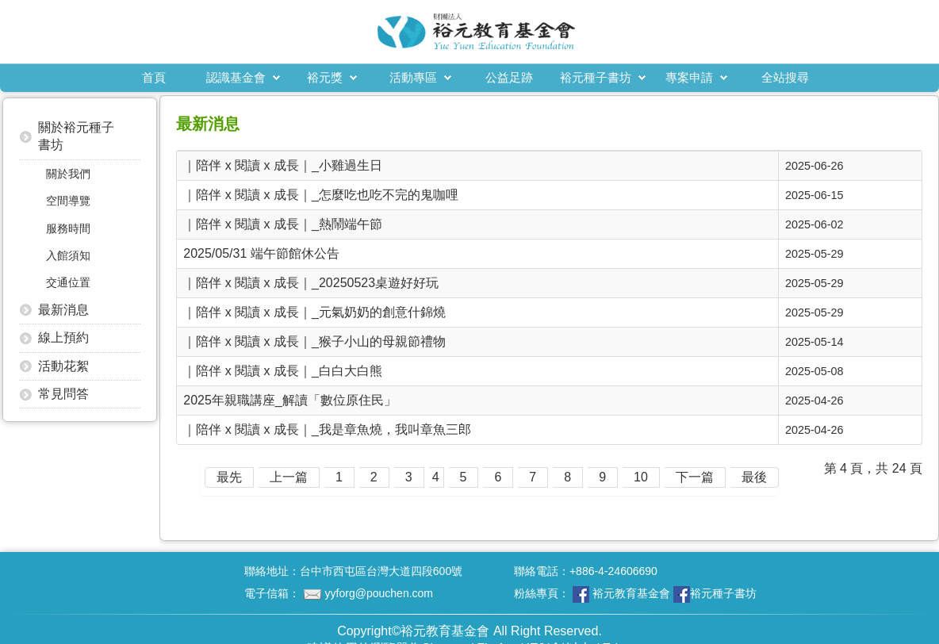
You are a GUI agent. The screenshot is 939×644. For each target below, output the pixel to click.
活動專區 (413, 77)
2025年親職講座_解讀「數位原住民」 (290, 400)
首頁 (154, 77)
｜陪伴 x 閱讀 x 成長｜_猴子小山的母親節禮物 (314, 341)
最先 (229, 477)
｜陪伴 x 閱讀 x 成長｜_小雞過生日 (282, 165)
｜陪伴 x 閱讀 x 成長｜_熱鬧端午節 (282, 224)
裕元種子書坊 (595, 77)
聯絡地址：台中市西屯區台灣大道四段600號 (353, 571)
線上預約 (63, 337)
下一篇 (695, 477)
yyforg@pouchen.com (379, 593)
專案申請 (689, 77)
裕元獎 (325, 77)
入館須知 (68, 255)
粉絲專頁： (635, 594)
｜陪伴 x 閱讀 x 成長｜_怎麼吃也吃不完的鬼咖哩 (320, 194)
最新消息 (63, 309)
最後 (754, 477)
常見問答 (63, 394)
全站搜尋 (785, 77)
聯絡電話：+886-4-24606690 (585, 571)
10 (641, 477)
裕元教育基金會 (631, 593)
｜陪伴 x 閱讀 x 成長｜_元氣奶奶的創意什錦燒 (314, 312)
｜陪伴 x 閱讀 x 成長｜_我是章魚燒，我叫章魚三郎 (327, 429)
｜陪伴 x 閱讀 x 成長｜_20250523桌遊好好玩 (311, 282)
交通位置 (68, 282)
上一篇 (289, 477)
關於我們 (68, 173)
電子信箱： (338, 593)
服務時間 (68, 228)
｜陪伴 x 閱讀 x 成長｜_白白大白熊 (282, 371)
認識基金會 (236, 77)
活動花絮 (63, 366)
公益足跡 (509, 77)
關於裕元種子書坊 (76, 136)
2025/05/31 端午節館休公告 (261, 253)
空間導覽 (68, 200)
